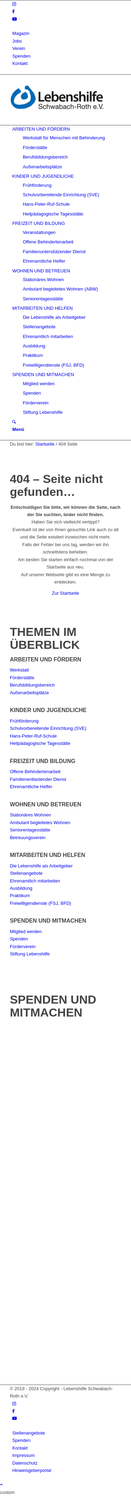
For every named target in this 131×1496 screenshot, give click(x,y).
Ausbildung (21, 888)
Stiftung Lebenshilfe (30, 953)
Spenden (21, 56)
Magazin (20, 33)
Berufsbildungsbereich (32, 685)
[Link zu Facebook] (13, 11)
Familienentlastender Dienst (38, 779)
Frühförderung (24, 721)
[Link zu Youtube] (14, 19)
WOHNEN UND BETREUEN (45, 804)
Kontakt (20, 63)
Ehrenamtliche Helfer (31, 786)
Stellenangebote (26, 873)
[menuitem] (66, 33)
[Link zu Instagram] (14, 4)
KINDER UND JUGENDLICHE (48, 710)
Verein (18, 48)
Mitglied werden (26, 931)
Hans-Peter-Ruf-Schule (33, 736)
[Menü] (18, 429)
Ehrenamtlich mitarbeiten (35, 880)
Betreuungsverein (27, 837)
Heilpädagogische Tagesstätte (40, 743)
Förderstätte (22, 677)
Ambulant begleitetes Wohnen (40, 822)
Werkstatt (19, 670)
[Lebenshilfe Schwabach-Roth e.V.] (62, 121)
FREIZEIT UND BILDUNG (42, 761)
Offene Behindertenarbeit (35, 771)
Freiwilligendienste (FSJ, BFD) (40, 903)
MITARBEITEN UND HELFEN (47, 855)
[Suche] (14, 422)
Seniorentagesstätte (30, 830)
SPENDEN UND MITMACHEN (48, 921)
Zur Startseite (65, 593)
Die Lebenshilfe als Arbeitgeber (41, 865)
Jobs (17, 41)
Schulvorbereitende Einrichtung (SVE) (48, 728)
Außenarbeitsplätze (29, 692)
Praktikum (20, 895)
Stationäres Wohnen (30, 814)
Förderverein (23, 946)
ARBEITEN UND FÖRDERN (45, 659)
